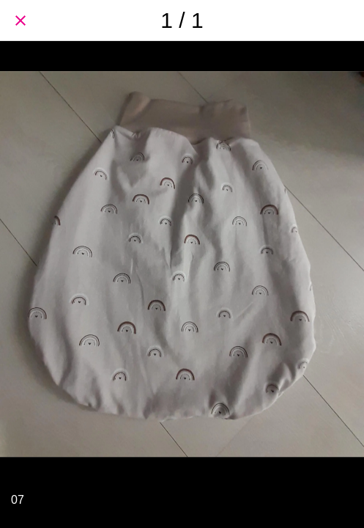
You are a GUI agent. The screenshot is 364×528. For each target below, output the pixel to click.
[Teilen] (343, 20)
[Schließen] (20, 20)
